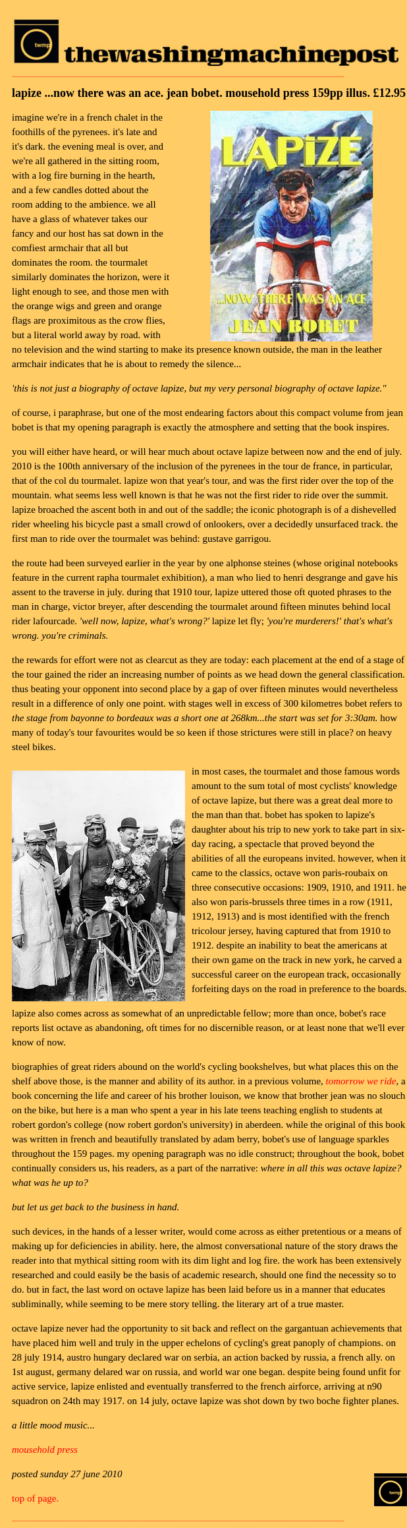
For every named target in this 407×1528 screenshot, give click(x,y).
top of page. (35, 1498)
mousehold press (45, 1449)
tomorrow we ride (361, 1081)
